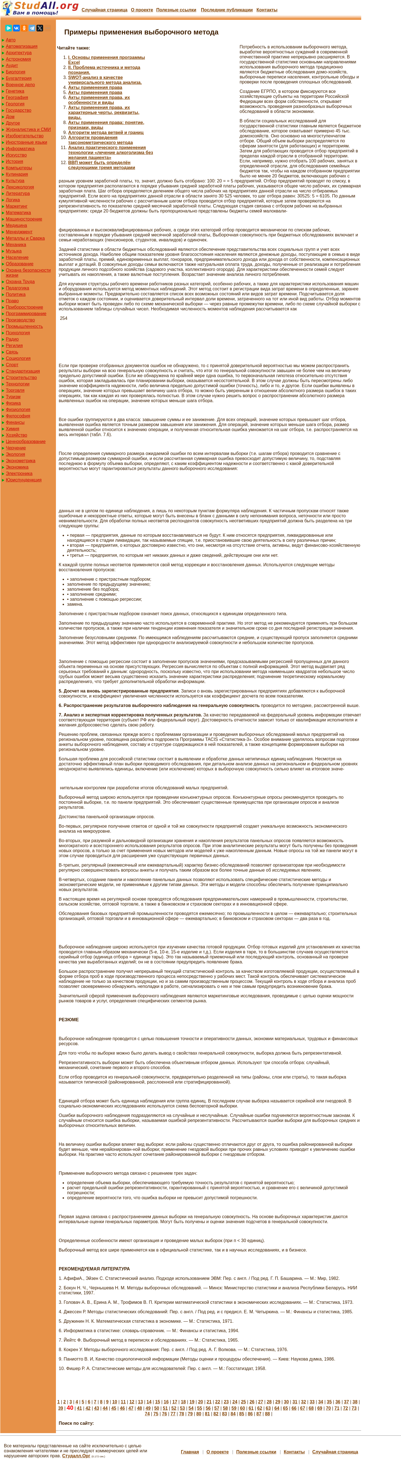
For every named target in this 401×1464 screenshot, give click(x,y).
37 (346, 1401)
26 (252, 1401)
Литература (18, 193)
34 (320, 1401)
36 (337, 1401)
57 (216, 1408)
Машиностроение (24, 219)
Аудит (12, 65)
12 (131, 1401)
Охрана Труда (20, 281)
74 (147, 1413)
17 (174, 1401)
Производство (20, 320)
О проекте (142, 10)
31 (294, 1401)
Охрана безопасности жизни (28, 273)
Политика (16, 294)
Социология (18, 358)
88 (267, 1413)
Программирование (26, 313)
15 (157, 1401)
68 (311, 1408)
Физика (13, 403)
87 (258, 1413)
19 (192, 1401)
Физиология (18, 409)
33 (312, 1401)
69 (319, 1408)
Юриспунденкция (23, 480)
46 (122, 1408)
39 (60, 1408)
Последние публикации (227, 10)
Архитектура (19, 52)
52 (173, 1408)
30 (286, 1401)
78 (181, 1413)
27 (260, 1401)
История (14, 161)
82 (215, 1413)
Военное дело (20, 84)
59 (234, 1408)
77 (173, 1413)
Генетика (15, 91)
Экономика (17, 467)
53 (182, 1408)
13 (140, 1401)
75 (155, 1413)
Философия (18, 416)
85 (241, 1413)
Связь (12, 352)
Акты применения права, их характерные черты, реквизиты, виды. (103, 112)
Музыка (14, 251)
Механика (16, 244)
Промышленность (24, 326)
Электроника (19, 473)
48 (139, 1408)
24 (234, 1401)
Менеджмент (19, 231)
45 (113, 1408)
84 (233, 1413)
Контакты (267, 10)
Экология (15, 454)
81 (207, 1413)
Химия (12, 428)
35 (329, 1401)
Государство (18, 110)
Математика (18, 212)
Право (12, 300)
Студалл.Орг (76, 1455)
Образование (19, 263)
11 (123, 1401)
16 (166, 1401)
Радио (12, 339)
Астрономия (18, 59)
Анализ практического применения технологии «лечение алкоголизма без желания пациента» (110, 152)
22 (217, 1401)
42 (87, 1408)
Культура (15, 180)
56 (208, 1408)
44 (105, 1408)
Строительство (21, 377)
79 (190, 1413)
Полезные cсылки (176, 10)
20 (200, 1401)
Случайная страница (104, 10)
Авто (11, 40)
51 (165, 1408)
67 (302, 1408)
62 (259, 1408)
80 (198, 1413)
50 (156, 1408)
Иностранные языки (26, 142)
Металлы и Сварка (25, 238)
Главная (190, 1452)
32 (303, 1401)
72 (345, 1408)
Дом (10, 116)
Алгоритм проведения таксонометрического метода (100, 140)
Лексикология (20, 187)
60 (242, 1408)
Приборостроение (24, 307)
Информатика (20, 148)
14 (149, 1401)
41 (79, 1408)
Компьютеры (19, 167)
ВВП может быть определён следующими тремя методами (101, 165)
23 (226, 1401)
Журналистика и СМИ (28, 129)
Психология (18, 332)
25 (243, 1401)
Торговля (15, 390)
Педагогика (17, 288)
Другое (13, 123)
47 (131, 1408)
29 (277, 1401)
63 (268, 1408)
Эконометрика (20, 460)
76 (164, 1413)
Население (17, 257)
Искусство (16, 155)
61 (251, 1408)
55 (199, 1408)
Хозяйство (16, 435)
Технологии (17, 384)
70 (328, 1408)
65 (285, 1408)
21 (209, 1401)
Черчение (16, 448)
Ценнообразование (26, 441)
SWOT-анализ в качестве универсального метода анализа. (105, 80)
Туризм (13, 396)
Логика (13, 199)
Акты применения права (95, 87)
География (17, 97)
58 (225, 1408)
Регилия (14, 345)
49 (148, 1408)
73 (354, 1408)
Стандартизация (23, 371)
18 (183, 1401)
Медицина (16, 225)
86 (250, 1413)
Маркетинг (17, 206)
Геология (15, 104)
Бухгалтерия (18, 78)
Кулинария (17, 174)
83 (224, 1413)
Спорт (12, 364)
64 (276, 1408)
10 (114, 1401)
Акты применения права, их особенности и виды (99, 100)
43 (96, 1408)
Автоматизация (22, 46)
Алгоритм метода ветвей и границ (106, 132)
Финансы (15, 422)
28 (269, 1401)
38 (355, 1401)
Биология (15, 72)
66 (294, 1408)
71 (337, 1408)
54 (191, 1408)
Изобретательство (24, 135)
